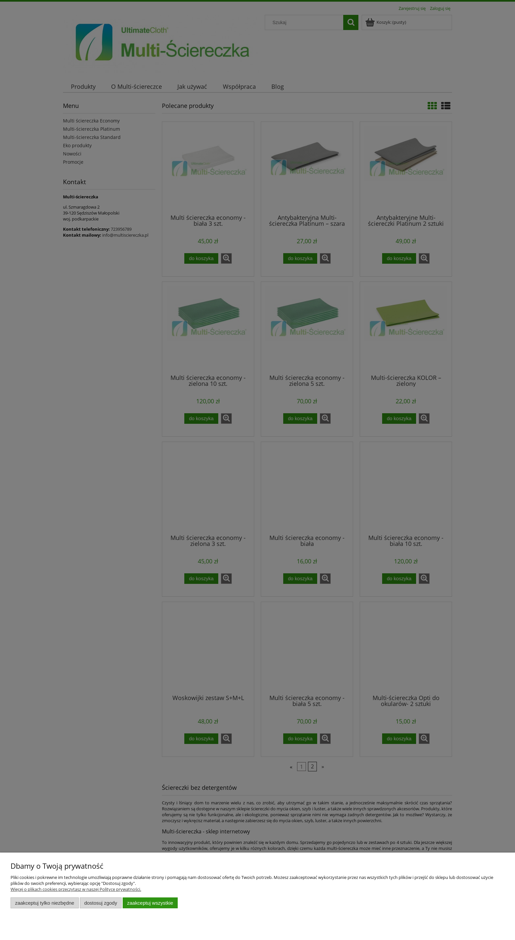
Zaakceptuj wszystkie (150, 903)
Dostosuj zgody (100, 903)
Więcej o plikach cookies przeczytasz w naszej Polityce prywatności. (76, 889)
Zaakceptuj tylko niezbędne (44, 903)
